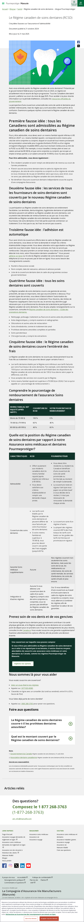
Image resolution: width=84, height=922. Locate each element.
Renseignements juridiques (15, 880)
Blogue (13, 9)
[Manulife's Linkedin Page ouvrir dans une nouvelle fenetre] (22, 865)
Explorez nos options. (22, 664)
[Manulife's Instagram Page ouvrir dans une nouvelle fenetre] (10, 865)
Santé (19, 9)
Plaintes (45, 880)
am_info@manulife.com (22, 819)
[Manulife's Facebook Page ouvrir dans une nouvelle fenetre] (4, 865)
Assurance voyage (35, 840)
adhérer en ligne (16, 256)
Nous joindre (6, 861)
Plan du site (34, 880)
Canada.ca (27, 630)
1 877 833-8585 (27, 688)
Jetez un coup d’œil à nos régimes (25, 685)
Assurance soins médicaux (38, 834)
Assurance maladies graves (66, 840)
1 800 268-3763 (27, 703)
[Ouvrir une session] (74, 3)
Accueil (5, 9)
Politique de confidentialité (43, 877)
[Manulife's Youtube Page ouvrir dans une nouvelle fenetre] (28, 865)
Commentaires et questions (16, 882)
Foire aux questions (64, 850)
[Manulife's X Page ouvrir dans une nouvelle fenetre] (16, 865)
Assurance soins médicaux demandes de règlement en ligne (13, 843)
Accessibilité (23, 877)
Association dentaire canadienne (23, 757)
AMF (33, 882)
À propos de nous (8, 877)
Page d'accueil (7, 834)
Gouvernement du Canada (21, 754)
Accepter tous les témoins (49, 918)
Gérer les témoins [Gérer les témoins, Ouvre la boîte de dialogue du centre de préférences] (31, 918)
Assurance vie (34, 837)
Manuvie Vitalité (7, 855)
